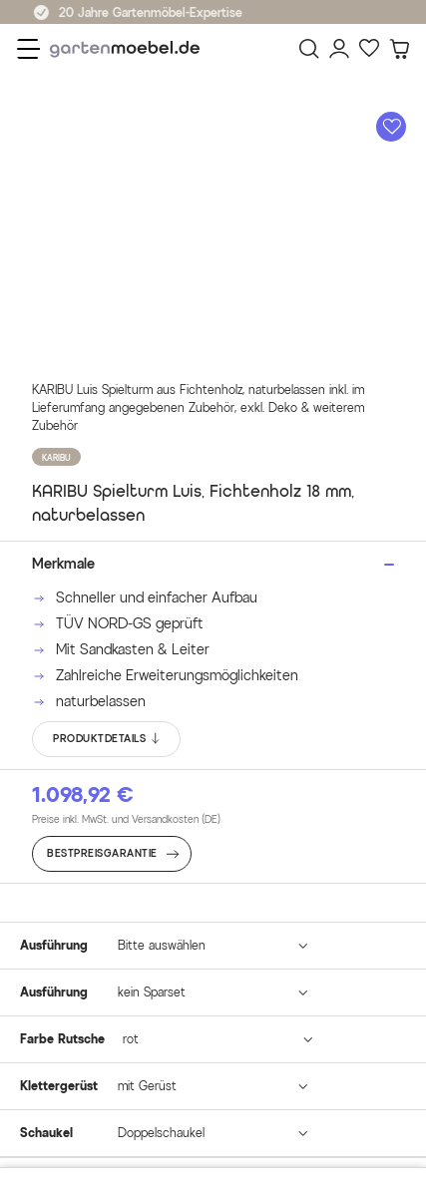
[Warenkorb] (399, 49)
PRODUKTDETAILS (107, 739)
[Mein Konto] (339, 49)
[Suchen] (309, 49)
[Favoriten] (369, 49)
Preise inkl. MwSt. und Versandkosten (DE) (126, 819)
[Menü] (28, 49)
